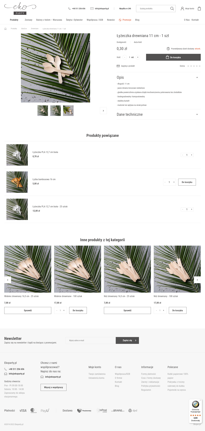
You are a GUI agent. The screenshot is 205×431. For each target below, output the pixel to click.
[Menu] (200, 401)
